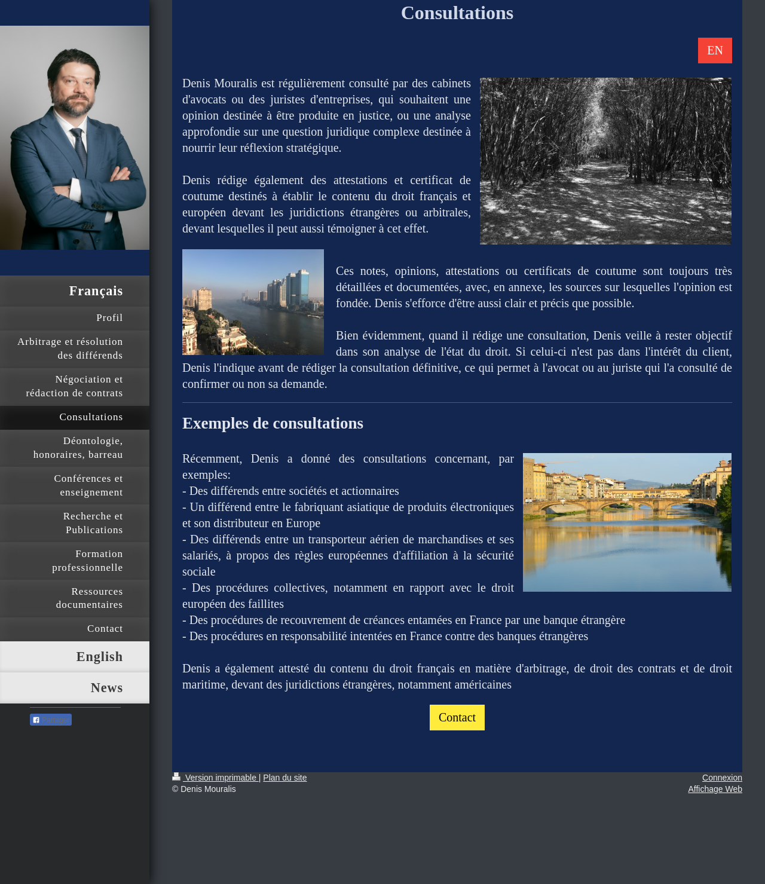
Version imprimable (215, 777)
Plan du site (285, 777)
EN (715, 50)
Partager (50, 720)
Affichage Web (715, 789)
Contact (457, 717)
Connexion (722, 777)
